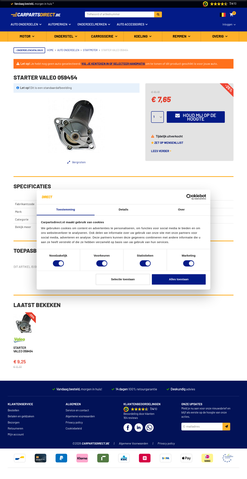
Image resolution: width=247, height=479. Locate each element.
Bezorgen (13, 414)
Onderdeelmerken (92, 24)
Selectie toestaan (123, 279)
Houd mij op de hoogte (195, 117)
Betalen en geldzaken (21, 408)
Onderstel (64, 36)
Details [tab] (123, 209)
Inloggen (227, 24)
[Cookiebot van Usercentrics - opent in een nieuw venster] (189, 197)
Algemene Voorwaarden (133, 435)
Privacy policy (74, 414)
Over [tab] (181, 209)
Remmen (180, 36)
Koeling (141, 36)
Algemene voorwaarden (80, 408)
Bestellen (13, 402)
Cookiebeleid (74, 420)
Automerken (57, 24)
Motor (25, 36)
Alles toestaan (179, 279)
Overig (218, 36)
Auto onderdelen (24, 24)
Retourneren (15, 420)
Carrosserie (102, 36)
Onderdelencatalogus (29, 50)
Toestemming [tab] (65, 209)
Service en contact (77, 402)
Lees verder (161, 151)
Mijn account (16, 426)
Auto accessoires (130, 24)
